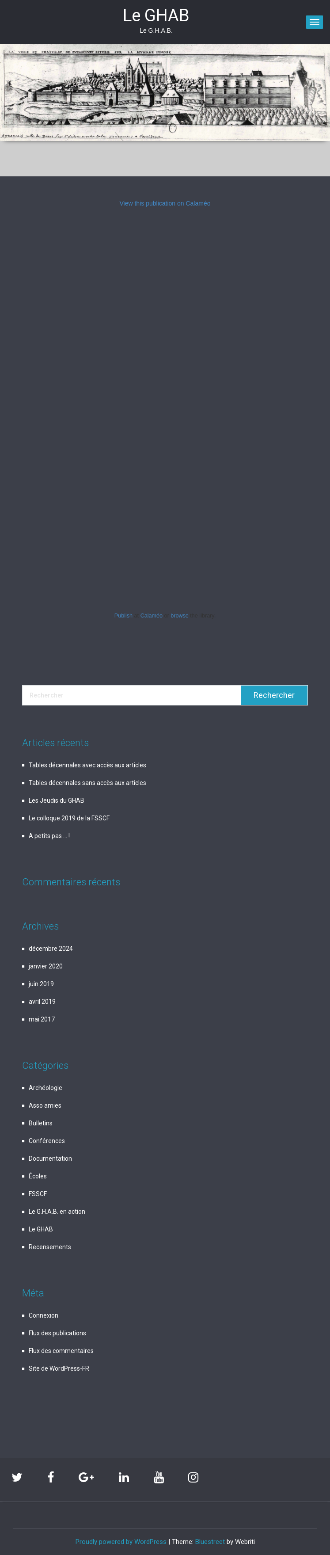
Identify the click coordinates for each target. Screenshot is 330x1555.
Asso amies (45, 1105)
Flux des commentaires (61, 1350)
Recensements (50, 1246)
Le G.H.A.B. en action (57, 1211)
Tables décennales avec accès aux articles (87, 765)
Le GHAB (41, 1229)
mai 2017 (42, 1019)
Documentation (50, 1158)
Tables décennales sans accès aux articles (87, 782)
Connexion (43, 1315)
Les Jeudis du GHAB (56, 800)
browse (180, 616)
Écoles (38, 1176)
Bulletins (41, 1123)
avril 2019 (42, 1001)
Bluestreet (210, 1542)
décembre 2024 (51, 948)
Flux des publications (57, 1333)
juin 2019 (41, 983)
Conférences (47, 1140)
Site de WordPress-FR (59, 1368)
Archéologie (45, 1087)
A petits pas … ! (49, 835)
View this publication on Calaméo (165, 203)
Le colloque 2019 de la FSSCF (69, 818)
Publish (123, 616)
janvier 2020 (46, 966)
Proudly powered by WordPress (121, 1542)
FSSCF (38, 1193)
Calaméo (151, 616)
